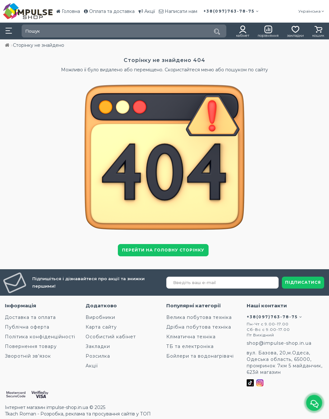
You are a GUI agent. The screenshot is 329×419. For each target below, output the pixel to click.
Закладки (98, 346)
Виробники (100, 317)
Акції (147, 11)
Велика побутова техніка (199, 317)
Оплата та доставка (109, 11)
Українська (311, 11)
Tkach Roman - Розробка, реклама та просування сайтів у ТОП (78, 414)
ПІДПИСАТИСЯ (303, 282)
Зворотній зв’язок (28, 356)
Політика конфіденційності (40, 337)
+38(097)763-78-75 (231, 11)
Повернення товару (31, 346)
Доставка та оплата (30, 317)
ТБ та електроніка (190, 346)
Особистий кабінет (111, 337)
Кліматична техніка (191, 337)
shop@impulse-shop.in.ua (279, 343)
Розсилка (98, 356)
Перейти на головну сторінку (163, 250)
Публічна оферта (27, 327)
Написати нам (178, 11)
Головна (68, 11)
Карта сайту (101, 327)
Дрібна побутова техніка (198, 327)
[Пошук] (217, 31)
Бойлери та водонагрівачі (200, 356)
